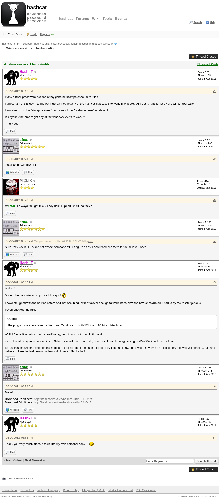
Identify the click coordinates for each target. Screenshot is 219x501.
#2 (214, 159)
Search (197, 22)
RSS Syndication (146, 490)
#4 (214, 241)
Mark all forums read (120, 490)
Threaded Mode (207, 64)
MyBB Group (45, 496)
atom (90, 241)
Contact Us (27, 490)
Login (33, 34)
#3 (214, 200)
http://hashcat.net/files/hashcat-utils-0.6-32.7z (63, 399)
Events (121, 19)
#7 (214, 437)
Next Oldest (14, 460)
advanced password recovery (36, 13)
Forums (82, 19)
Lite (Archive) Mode (93, 490)
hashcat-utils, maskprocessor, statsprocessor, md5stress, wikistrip (73, 43)
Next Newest (33, 460)
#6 (214, 386)
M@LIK (26, 181)
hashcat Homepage (48, 490)
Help (212, 22)
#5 (214, 282)
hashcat (66, 19)
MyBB (18, 496)
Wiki (95, 19)
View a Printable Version (21, 478)
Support (27, 43)
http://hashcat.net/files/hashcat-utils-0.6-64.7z (63, 402)
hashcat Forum (11, 43)
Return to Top (71, 490)
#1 (214, 91)
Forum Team (9, 490)
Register (45, 34)
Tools (107, 19)
